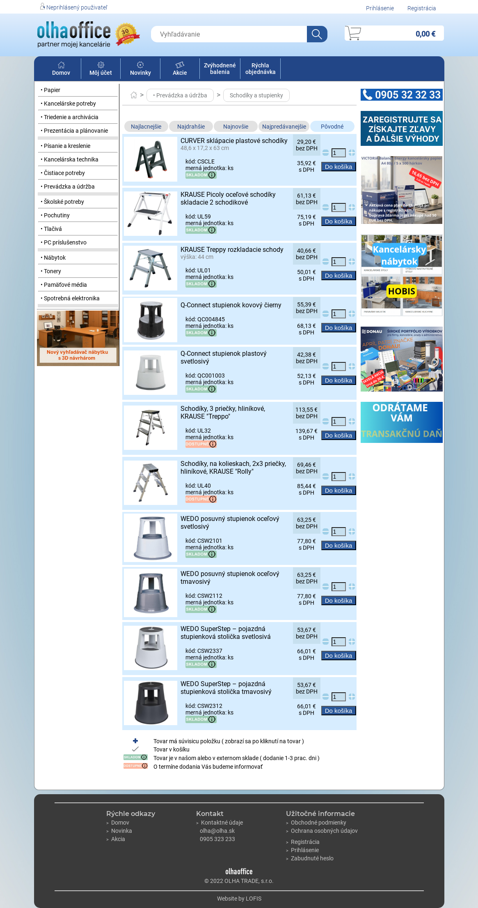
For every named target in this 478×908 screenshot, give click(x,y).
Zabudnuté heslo (310, 858)
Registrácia (421, 8)
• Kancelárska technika (69, 159)
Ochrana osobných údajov (322, 830)
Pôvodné (332, 126)
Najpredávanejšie (284, 126)
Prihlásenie (380, 8)
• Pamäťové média (63, 284)
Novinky (140, 69)
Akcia (115, 839)
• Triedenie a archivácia (69, 117)
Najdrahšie (191, 126)
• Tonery (51, 271)
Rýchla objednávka (260, 68)
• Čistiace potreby (62, 173)
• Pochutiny (55, 215)
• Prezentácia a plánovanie (74, 130)
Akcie (180, 69)
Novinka (119, 830)
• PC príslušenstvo (63, 242)
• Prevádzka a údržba (67, 186)
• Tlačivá (51, 229)
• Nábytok (53, 257)
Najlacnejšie (146, 126)
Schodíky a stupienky (256, 95)
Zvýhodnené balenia (220, 68)
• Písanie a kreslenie (65, 146)
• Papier (50, 90)
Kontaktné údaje (219, 822)
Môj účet (100, 69)
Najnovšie (235, 126)
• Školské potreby (62, 201)
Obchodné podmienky (316, 822)
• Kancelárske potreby (68, 103)
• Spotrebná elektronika (70, 298)
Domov (61, 69)
